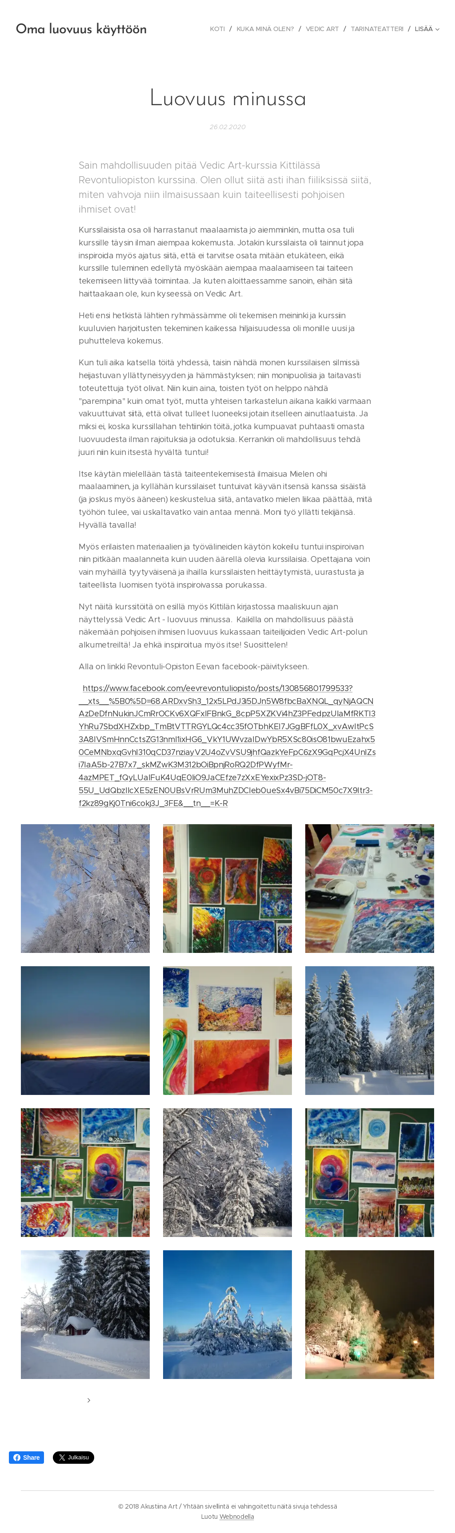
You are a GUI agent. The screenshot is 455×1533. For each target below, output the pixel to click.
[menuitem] (220, 29)
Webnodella (237, 1517)
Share (26, 1457)
